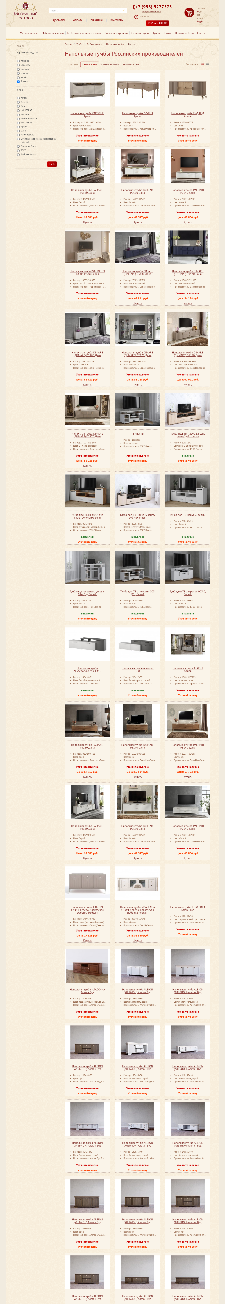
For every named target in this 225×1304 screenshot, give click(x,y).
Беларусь (25, 64)
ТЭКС (23, 150)
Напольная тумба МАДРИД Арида (187, 115)
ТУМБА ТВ (137, 433)
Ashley (24, 97)
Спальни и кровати (116, 33)
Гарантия (97, 20)
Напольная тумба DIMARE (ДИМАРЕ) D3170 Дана (187, 272)
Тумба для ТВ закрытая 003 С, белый (188, 593)
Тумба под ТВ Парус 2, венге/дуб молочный (137, 516)
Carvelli (24, 102)
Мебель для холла (53, 33)
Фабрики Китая (28, 154)
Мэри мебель (27, 134)
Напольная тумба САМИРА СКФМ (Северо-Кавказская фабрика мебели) (87, 909)
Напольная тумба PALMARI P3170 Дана (137, 746)
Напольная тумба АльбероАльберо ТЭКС (87, 669)
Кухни (167, 33)
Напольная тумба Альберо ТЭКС (138, 669)
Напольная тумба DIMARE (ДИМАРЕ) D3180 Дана (137, 272)
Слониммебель (28, 146)
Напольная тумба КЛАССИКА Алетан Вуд (187, 908)
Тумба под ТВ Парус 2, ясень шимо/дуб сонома (187, 435)
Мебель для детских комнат (84, 33)
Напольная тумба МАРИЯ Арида (188, 669)
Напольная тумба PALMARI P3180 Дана (87, 746)
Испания (25, 69)
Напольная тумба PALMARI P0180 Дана (87, 191)
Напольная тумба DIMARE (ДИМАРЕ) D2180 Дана (87, 354)
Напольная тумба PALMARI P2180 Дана (87, 827)
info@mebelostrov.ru (151, 11)
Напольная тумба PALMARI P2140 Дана (188, 827)
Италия (24, 73)
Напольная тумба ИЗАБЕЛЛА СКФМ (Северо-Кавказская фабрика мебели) (137, 909)
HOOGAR (25, 114)
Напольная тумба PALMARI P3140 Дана (188, 746)
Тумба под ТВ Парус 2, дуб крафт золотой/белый (87, 516)
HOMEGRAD (27, 110)
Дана (23, 130)
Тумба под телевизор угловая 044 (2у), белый (87, 593)
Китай (23, 77)
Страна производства (27, 52)
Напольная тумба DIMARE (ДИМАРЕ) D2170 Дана (137, 354)
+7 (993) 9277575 (154, 7)
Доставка (59, 20)
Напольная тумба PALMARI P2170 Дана (137, 827)
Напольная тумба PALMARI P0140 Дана (188, 191)
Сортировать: (73, 64)
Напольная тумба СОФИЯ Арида (137, 115)
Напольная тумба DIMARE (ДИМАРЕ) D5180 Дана (187, 354)
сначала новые (90, 64)
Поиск (52, 164)
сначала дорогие (131, 64)
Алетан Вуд (26, 122)
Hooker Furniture (29, 118)
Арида (24, 126)
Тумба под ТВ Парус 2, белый (187, 514)
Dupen (24, 106)
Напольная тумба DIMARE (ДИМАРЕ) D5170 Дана (87, 435)
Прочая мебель (184, 33)
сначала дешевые (110, 64)
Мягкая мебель (29, 33)
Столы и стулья (140, 33)
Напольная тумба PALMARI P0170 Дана (137, 191)
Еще (201, 33)
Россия (24, 81)
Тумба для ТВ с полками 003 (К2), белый (137, 593)
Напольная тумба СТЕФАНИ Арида (87, 115)
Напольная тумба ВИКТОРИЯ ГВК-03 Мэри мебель (87, 272)
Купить (87, 222)
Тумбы (156, 33)
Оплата (78, 20)
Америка (25, 60)
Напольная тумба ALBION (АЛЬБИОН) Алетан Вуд (137, 991)
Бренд (20, 89)
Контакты (116, 20)
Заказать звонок (157, 23)
